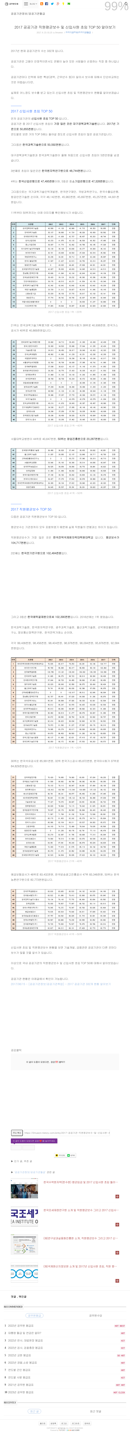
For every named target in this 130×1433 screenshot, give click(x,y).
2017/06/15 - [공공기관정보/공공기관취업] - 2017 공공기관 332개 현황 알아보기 (61, 984)
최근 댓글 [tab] (95, 1411)
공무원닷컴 (11, 4)
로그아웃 (75, 1423)
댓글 (14, 1296)
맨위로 (87, 1423)
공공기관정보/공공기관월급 (28, 13)
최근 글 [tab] (34, 1411)
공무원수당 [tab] (95, 1315)
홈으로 (42, 1423)
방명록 (53, 1423)
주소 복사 (17, 1132)
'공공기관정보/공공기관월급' (30, 1172)
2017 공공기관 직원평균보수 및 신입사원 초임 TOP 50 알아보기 (65, 27)
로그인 (64, 1423)
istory (62, 1430)
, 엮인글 (21, 1296)
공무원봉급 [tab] (34, 1315)
